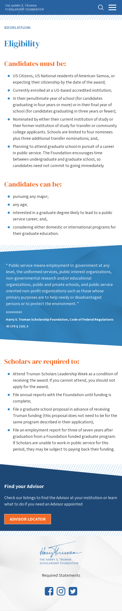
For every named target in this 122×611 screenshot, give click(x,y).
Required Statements (61, 575)
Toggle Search (101, 7)
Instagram (61, 591)
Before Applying (17, 27)
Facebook (49, 591)
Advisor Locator (28, 519)
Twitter (73, 591)
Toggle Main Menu (112, 10)
